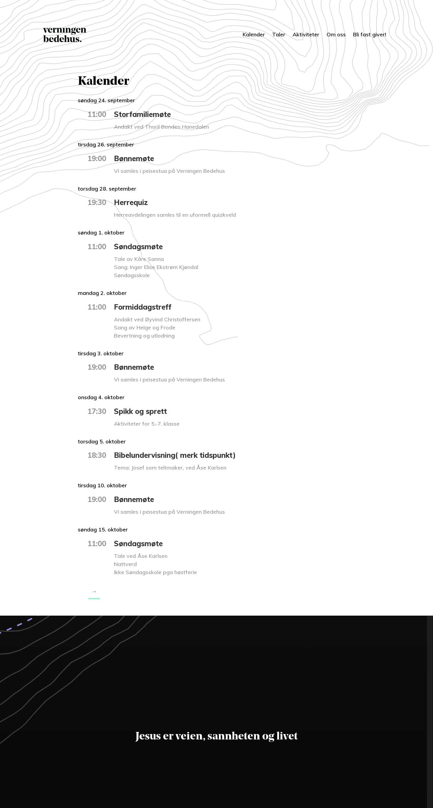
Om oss (336, 34)
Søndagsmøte (138, 246)
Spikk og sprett (140, 411)
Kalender (254, 34)
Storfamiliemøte (142, 114)
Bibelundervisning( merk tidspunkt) (175, 455)
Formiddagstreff (142, 306)
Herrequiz (131, 202)
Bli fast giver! (369, 34)
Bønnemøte (134, 158)
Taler (278, 34)
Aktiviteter (306, 34)
